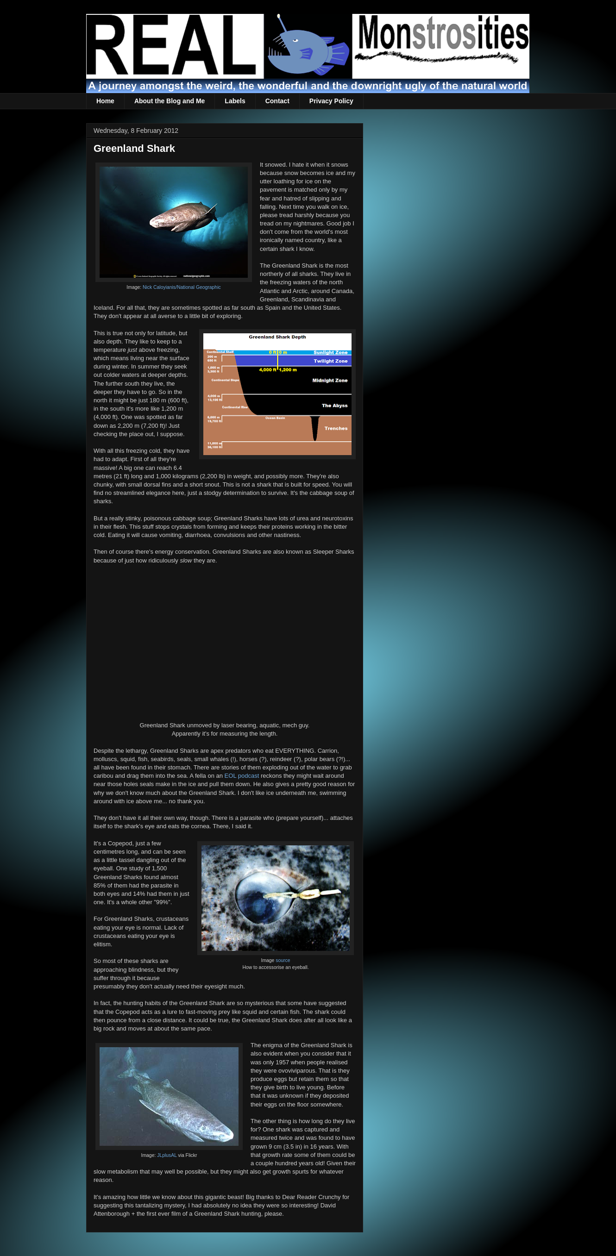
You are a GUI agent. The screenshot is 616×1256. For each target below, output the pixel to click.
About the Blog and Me (169, 101)
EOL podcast (242, 775)
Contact (277, 101)
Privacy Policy (331, 101)
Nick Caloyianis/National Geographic (182, 287)
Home (105, 101)
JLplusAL (166, 1155)
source (283, 960)
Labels (235, 101)
